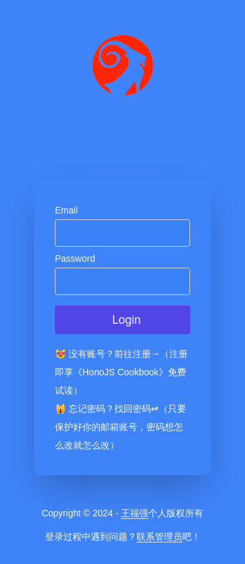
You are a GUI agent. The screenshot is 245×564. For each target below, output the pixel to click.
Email (66, 210)
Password (75, 258)
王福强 (134, 513)
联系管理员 (159, 536)
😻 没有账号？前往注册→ (107, 354)
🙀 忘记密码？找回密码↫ (107, 408)
